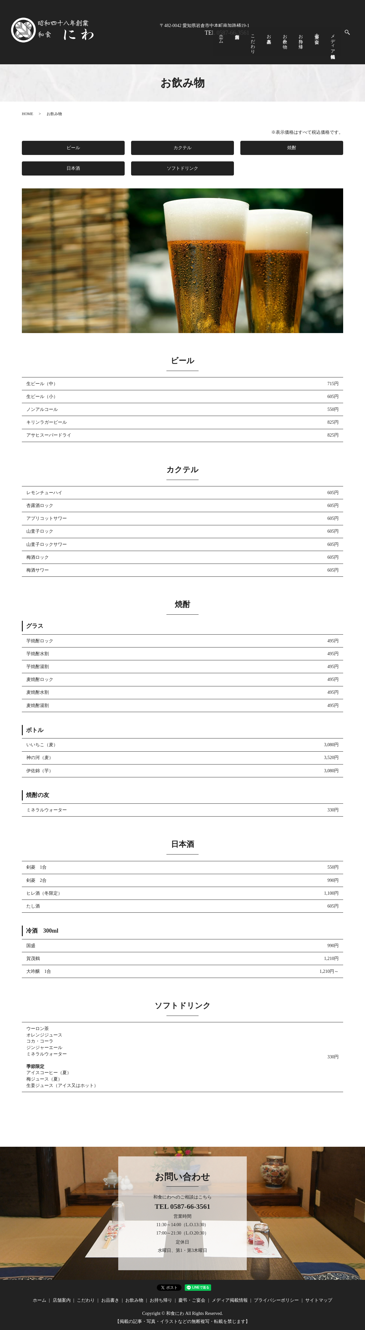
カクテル (182, 147)
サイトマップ (318, 1300)
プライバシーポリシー (276, 1300)
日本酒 (73, 168)
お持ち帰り (314, 43)
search (347, 38)
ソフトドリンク (182, 168)
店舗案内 (273, 44)
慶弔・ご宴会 (325, 38)
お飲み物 (304, 41)
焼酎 (291, 147)
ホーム (263, 41)
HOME (27, 114)
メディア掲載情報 (335, 46)
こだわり (283, 46)
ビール (73, 147)
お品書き (294, 41)
